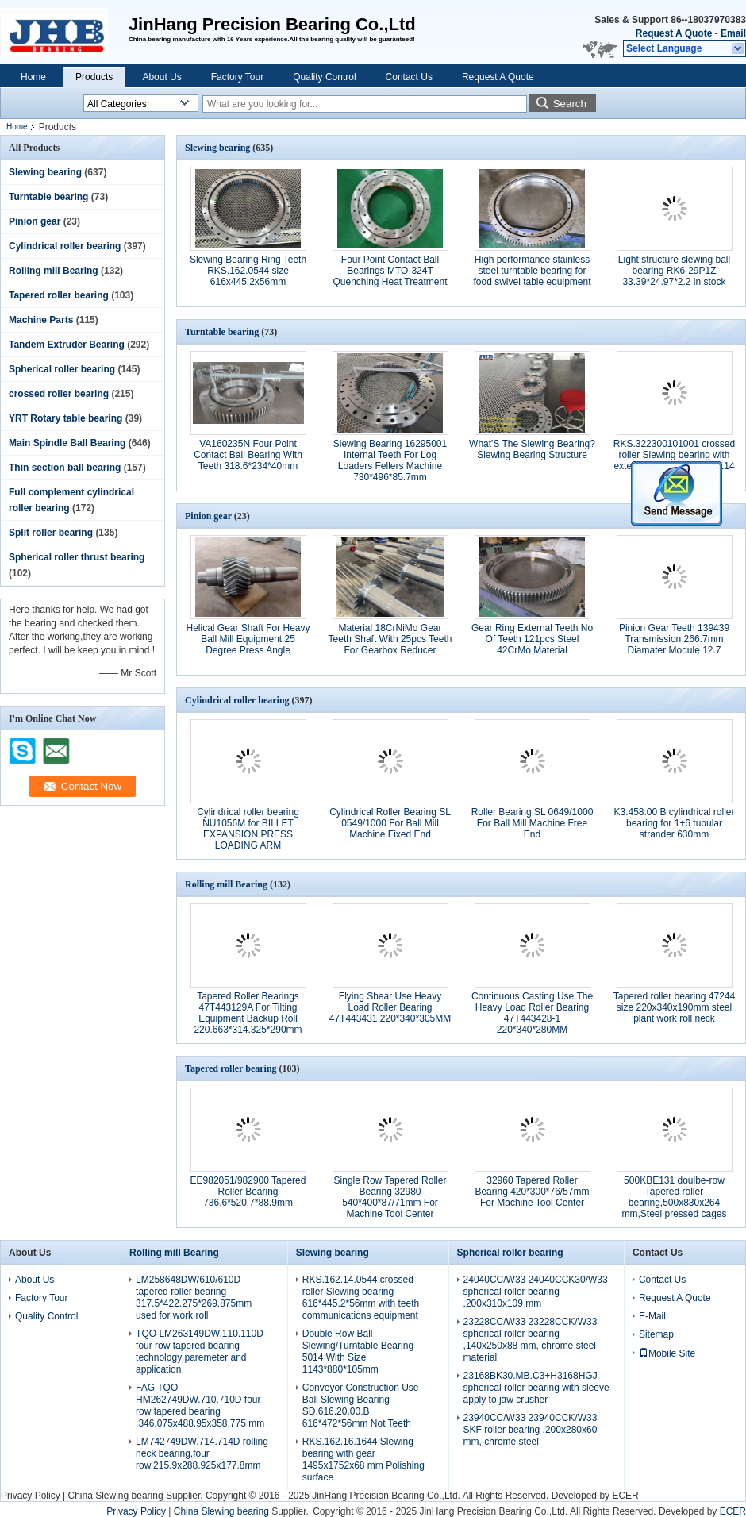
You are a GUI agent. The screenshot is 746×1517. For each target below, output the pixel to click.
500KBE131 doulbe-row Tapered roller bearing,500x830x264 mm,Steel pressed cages (673, 1197)
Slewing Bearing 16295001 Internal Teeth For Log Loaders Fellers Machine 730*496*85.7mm (390, 460)
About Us (161, 77)
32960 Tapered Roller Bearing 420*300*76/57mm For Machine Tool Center (532, 1191)
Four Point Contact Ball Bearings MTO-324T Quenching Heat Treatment (390, 270)
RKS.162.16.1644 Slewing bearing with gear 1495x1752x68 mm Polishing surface (363, 1459)
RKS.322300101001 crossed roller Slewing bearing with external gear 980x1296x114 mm (674, 460)
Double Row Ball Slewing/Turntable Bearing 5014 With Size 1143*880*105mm (357, 1351)
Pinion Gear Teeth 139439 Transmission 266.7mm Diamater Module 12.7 (674, 639)
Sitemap (656, 1334)
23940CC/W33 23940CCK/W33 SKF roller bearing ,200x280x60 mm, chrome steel (530, 1429)
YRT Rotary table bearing (65, 418)
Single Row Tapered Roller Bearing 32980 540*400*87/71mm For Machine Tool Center (390, 1197)
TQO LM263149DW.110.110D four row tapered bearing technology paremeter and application (199, 1351)
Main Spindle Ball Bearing (67, 443)
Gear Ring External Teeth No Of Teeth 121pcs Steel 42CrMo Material (532, 639)
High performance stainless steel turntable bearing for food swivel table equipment (531, 270)
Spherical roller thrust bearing (76, 557)
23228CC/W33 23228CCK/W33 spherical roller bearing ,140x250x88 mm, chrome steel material (530, 1339)
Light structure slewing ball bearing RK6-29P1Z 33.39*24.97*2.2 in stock (674, 270)
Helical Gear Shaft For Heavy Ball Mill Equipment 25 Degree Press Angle (248, 639)
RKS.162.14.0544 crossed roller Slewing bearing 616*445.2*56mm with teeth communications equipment (360, 1297)
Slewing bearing (45, 172)
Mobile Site (667, 1353)
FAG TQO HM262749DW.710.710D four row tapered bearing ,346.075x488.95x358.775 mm (200, 1405)
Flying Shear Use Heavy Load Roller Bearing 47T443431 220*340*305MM (390, 1007)
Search (569, 104)
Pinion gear (34, 221)
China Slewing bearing (115, 1495)
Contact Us (409, 77)
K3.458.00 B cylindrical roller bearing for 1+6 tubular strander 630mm (673, 823)
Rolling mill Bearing (53, 270)
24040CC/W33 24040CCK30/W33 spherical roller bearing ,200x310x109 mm (535, 1291)
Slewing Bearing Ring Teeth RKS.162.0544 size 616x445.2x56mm (248, 270)
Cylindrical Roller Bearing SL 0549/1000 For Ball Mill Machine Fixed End (390, 823)
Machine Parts (41, 319)
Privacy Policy (30, 1495)
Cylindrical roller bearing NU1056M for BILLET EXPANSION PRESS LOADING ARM (248, 829)
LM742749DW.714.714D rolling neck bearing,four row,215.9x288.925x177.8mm (202, 1453)
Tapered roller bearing (59, 295)
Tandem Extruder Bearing (67, 344)
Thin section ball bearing (65, 467)
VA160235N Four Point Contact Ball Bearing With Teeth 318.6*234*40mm (248, 455)
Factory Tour (237, 77)
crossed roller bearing (59, 393)
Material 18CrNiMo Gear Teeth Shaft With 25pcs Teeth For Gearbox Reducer (390, 639)
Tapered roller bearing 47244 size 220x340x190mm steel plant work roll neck (674, 1007)
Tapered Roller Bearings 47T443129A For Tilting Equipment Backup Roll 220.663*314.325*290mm (248, 1013)
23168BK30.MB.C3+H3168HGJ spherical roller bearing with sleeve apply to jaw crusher (536, 1387)
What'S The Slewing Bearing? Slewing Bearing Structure (532, 449)
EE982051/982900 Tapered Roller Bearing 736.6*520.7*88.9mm (248, 1191)
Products (94, 77)
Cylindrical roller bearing (65, 246)
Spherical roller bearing (62, 369)
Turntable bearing (48, 196)
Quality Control (324, 77)
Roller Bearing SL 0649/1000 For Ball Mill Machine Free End (532, 823)
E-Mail (652, 1316)
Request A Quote (674, 33)
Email (733, 33)
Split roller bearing (51, 532)
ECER (625, 1495)
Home (33, 77)
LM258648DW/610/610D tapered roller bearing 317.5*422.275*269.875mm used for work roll (194, 1297)
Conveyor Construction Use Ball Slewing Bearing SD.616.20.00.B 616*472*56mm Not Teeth (360, 1405)
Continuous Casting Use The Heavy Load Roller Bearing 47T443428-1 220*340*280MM (532, 1013)
